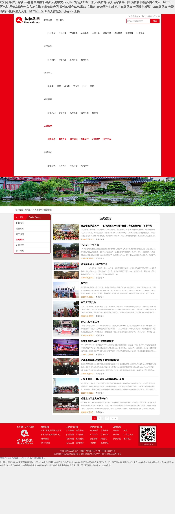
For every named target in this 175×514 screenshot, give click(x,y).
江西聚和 (94, 439)
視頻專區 (85, 60)
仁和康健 (105, 435)
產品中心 (48, 73)
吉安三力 (70, 443)
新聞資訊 (48, 46)
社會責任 (140, 33)
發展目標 (118, 33)
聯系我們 (48, 152)
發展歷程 (107, 33)
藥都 (92, 86)
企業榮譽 (85, 33)
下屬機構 (73, 33)
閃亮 (59, 86)
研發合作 (62, 113)
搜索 (155, 21)
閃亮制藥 (70, 435)
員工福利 (73, 139)
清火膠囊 (117, 439)
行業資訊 (62, 60)
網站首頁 (48, 20)
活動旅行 (85, 139)
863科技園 (45, 443)
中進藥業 (94, 430)
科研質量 (48, 99)
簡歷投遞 (62, 139)
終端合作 (85, 166)
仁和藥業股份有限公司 (50, 435)
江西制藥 (80, 435)
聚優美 (104, 439)
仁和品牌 (62, 33)
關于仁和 (60, 20)
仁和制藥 (70, 430)
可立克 (76, 86)
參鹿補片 (127, 439)
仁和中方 (94, 435)
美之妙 (93, 443)
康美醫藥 (80, 430)
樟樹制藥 (70, 439)
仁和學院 (96, 139)
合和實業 (105, 443)
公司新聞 (51, 60)
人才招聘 (48, 126)
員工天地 (107, 139)
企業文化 (96, 33)
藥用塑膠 (80, 443)
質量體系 (73, 113)
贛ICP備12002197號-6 (111, 454)
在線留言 (62, 166)
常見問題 (73, 166)
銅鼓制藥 (80, 439)
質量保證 (85, 113)
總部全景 (45, 439)
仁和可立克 (128, 435)
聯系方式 (51, 166)
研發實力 (51, 113)
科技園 (95, 113)
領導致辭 (129, 33)
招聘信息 (51, 139)
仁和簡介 (51, 33)
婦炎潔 (50, 86)
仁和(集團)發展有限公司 (51, 430)
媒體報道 (73, 60)
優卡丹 (67, 86)
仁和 (84, 86)
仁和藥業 (105, 430)
